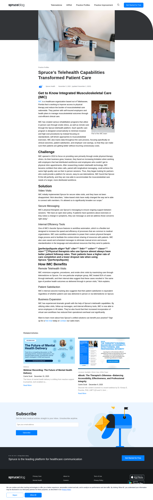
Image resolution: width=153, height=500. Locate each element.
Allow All (33, 495)
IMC (40, 101)
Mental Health (37, 480)
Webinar (26, 367)
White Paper (104, 372)
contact (63, 321)
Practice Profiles (83, 5)
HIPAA (69, 5)
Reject (15, 495)
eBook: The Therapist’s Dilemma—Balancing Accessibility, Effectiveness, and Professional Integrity (101, 378)
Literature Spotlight (84, 372)
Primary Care (37, 476)
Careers (66, 480)
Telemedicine (56, 5)
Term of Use (98, 476)
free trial (48, 321)
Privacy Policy (98, 480)
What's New (95, 372)
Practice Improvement (103, 5)
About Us (66, 476)
